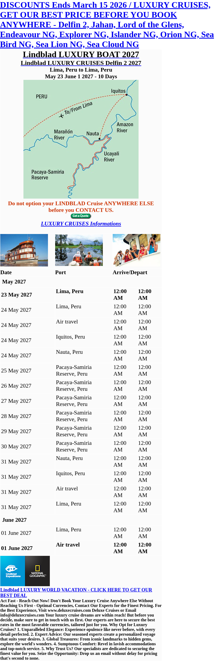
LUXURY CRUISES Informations (81, 223)
